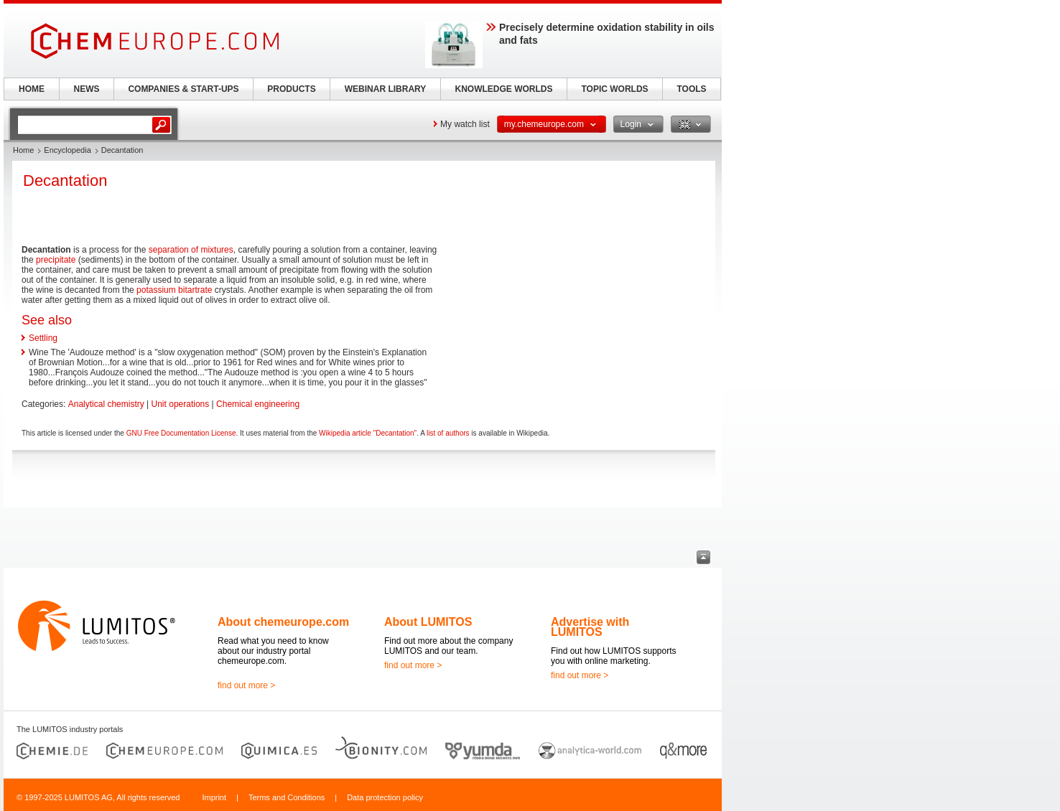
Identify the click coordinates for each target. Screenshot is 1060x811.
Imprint (214, 797)
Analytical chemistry (106, 404)
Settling (43, 338)
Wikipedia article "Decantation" (368, 433)
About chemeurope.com (283, 622)
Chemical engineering (257, 404)
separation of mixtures (191, 250)
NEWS (87, 89)
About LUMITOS (428, 622)
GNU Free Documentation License (181, 433)
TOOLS (691, 89)
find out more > (246, 685)
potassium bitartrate (174, 290)
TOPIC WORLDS (614, 89)
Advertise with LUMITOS (590, 627)
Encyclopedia (67, 150)
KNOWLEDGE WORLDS (504, 89)
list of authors (448, 433)
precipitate (55, 260)
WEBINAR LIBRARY (386, 89)
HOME (32, 89)
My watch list (465, 124)
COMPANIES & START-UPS (183, 89)
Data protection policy (385, 797)
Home (23, 150)
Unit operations (181, 404)
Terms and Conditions (286, 797)
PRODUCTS (291, 89)
